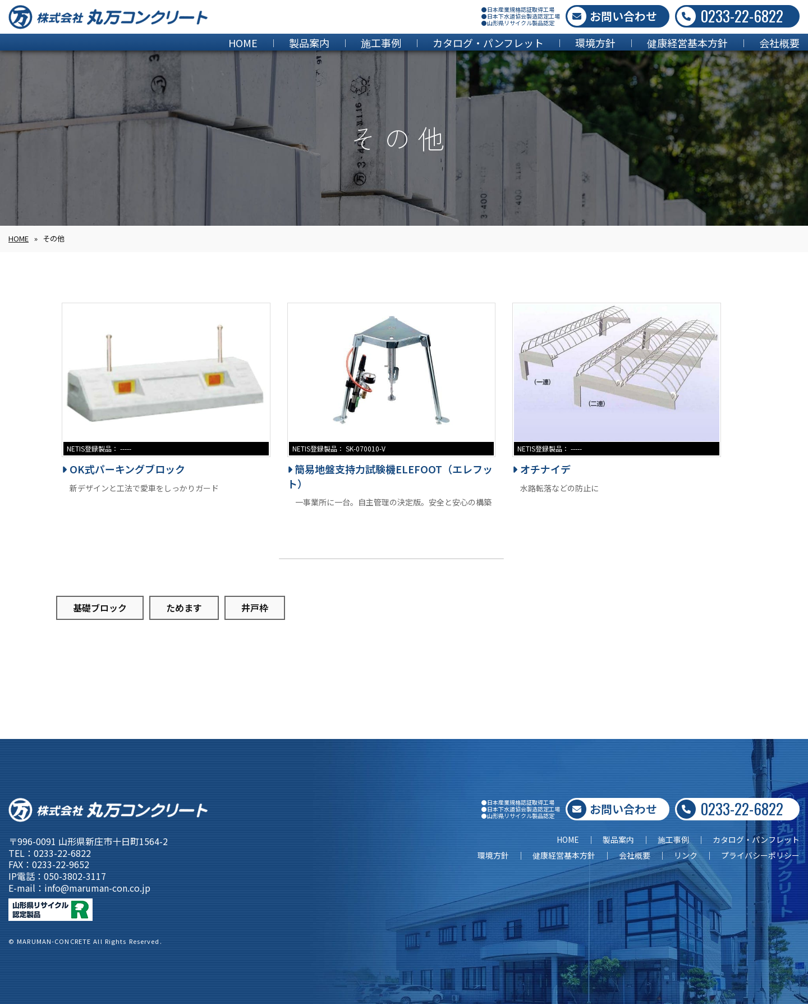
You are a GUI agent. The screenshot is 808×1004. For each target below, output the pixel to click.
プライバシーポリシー (760, 855)
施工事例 (381, 43)
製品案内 (309, 43)
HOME (243, 43)
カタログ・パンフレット (488, 43)
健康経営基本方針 (687, 43)
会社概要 (779, 43)
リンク (685, 855)
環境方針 (595, 43)
